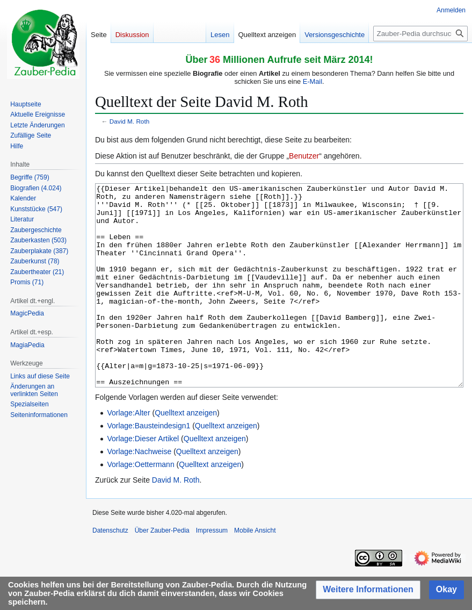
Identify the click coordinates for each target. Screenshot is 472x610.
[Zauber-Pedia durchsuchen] (420, 33)
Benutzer (304, 156)
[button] (368, 589)
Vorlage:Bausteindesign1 (148, 466)
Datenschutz (110, 571)
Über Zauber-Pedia (162, 571)
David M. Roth (129, 121)
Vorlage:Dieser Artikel (143, 479)
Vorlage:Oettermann (140, 504)
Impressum (212, 571)
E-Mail (312, 81)
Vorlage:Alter (128, 453)
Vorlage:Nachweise (139, 491)
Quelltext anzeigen (186, 453)
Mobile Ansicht (254, 571)
